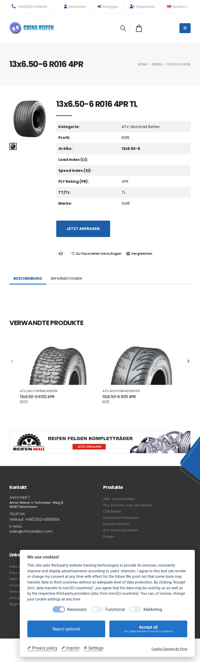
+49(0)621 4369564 (29, 6)
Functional (115, 609)
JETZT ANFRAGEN (83, 228)
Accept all (148, 629)
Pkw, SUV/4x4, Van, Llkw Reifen (127, 505)
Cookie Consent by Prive (169, 649)
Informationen (66, 278)
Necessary (77, 609)
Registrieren (142, 6)
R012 (24, 402)
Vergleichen (139, 253)
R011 (105, 402)
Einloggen (107, 6)
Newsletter (18, 591)
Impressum (19, 572)
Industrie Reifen (116, 524)
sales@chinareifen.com (31, 531)
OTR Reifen (112, 511)
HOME (142, 64)
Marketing (152, 609)
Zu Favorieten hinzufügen (96, 253)
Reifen (157, 64)
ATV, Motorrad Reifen (120, 530)
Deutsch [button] (177, 6)
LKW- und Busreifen (119, 499)
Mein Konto (75, 6)
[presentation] (12, 361)
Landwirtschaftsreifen (121, 517)
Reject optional (66, 629)
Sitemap (16, 579)
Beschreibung (28, 278)
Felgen (109, 536)
